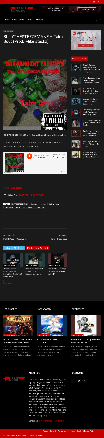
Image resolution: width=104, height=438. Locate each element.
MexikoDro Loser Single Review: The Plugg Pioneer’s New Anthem (34, 271)
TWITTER (24, 195)
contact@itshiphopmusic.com (51, 421)
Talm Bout (40, 207)
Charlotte (33, 204)
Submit (39, 20)
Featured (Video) (9, 335)
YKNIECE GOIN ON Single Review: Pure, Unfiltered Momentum (91, 154)
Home (7, 20)
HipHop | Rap (8, 31)
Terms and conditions (66, 431)
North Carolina (28, 207)
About (45, 431)
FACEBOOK (37, 195)
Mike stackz (9, 207)
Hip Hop (43, 204)
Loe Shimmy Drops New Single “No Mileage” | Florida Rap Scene (91, 112)
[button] (97, 20)
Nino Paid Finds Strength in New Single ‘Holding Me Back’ (57, 271)
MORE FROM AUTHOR (37, 248)
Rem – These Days (59, 239)
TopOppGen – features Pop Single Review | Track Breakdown (91, 133)
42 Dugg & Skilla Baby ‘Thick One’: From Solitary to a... (91, 101)
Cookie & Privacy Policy (85, 431)
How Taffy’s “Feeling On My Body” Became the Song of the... (91, 144)
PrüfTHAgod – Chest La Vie (15, 239)
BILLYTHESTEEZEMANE (19, 204)
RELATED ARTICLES (14, 248)
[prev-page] (5, 282)
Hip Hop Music (54, 204)
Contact (53, 431)
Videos (21, 20)
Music (14, 20)
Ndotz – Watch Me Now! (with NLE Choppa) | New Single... (92, 123)
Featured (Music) (9, 265)
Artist (29, 20)
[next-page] (9, 282)
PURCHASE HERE (12, 187)
